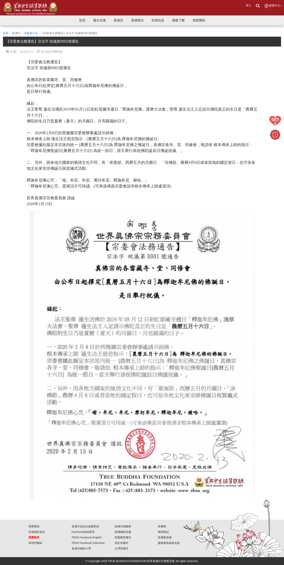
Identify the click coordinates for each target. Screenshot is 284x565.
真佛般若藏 (165, 537)
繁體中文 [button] (273, 5)
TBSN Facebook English (87, 537)
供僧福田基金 (36, 531)
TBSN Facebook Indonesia (88, 542)
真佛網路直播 (123, 531)
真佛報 (162, 526)
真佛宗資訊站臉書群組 (85, 526)
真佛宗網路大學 (81, 548)
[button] (99, 20)
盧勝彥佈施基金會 (169, 542)
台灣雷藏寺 (121, 548)
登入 (248, 5)
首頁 (5, 33)
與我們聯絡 (35, 542)
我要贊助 (33, 526)
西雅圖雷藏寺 (123, 537)
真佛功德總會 (123, 526)
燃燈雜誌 (163, 531)
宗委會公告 (31, 33)
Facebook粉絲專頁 (83, 531)
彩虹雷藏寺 (121, 542)
